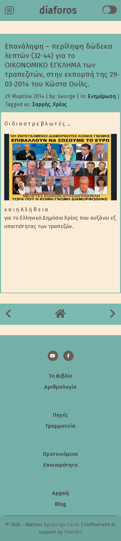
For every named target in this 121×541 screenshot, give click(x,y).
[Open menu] (9, 10)
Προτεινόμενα (60, 454)
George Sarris (64, 524)
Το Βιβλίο (61, 376)
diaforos (57, 10)
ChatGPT (73, 532)
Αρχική (60, 493)
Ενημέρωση (102, 96)
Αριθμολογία (60, 387)
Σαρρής (41, 104)
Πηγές (60, 415)
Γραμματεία (60, 426)
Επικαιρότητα (60, 465)
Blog (60, 504)
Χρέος (60, 104)
